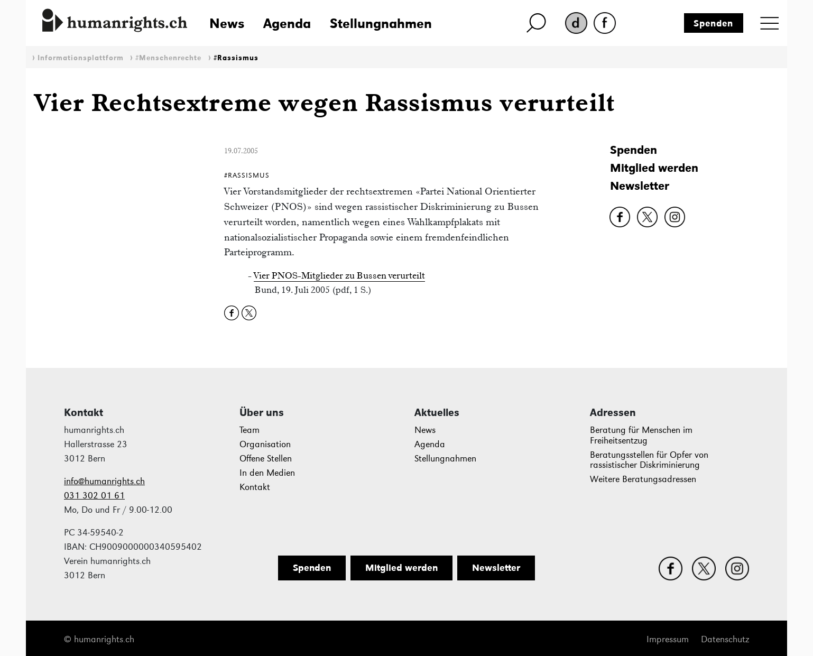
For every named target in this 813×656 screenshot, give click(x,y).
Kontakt (254, 487)
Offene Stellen (265, 458)
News (226, 23)
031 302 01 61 (94, 495)
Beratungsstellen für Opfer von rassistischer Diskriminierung (649, 460)
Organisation (265, 444)
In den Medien (267, 472)
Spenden (713, 23)
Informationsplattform (81, 57)
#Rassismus (236, 57)
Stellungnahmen (381, 23)
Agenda (287, 23)
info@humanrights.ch (104, 481)
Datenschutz (725, 639)
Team (249, 430)
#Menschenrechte (168, 57)
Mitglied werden (654, 167)
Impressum (667, 639)
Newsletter (639, 185)
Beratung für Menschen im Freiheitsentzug (641, 435)
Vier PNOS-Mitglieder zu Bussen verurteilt (339, 275)
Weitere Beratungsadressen (643, 479)
